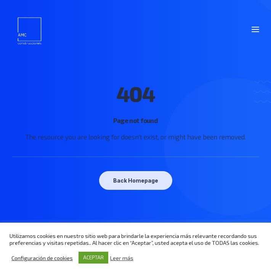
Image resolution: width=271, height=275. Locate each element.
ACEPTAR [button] (93, 257)
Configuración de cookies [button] (42, 257)
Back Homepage (135, 180)
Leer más (121, 257)
